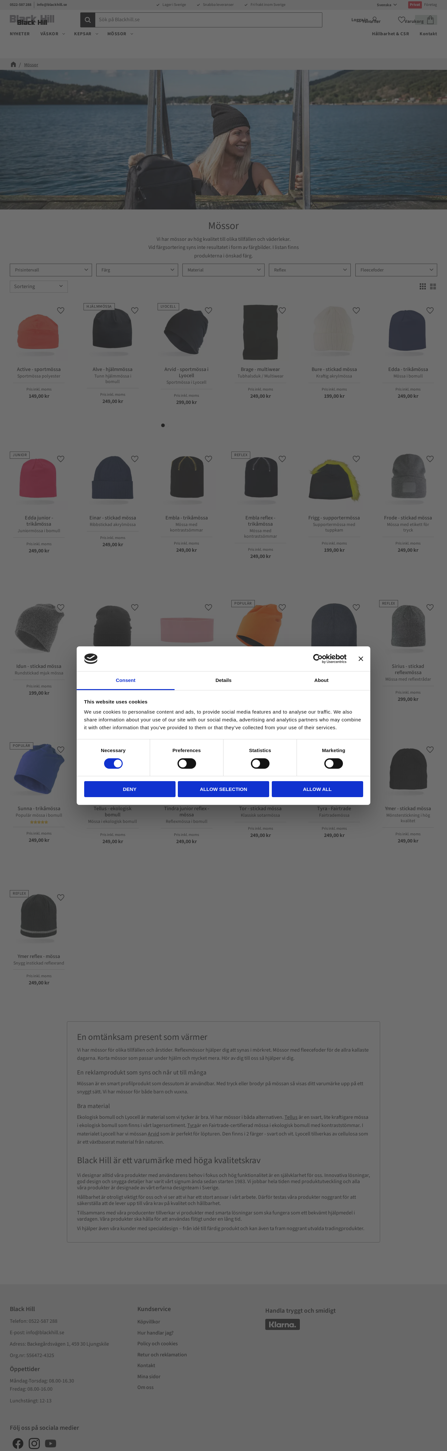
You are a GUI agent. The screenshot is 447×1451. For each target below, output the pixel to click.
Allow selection (223, 789)
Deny (130, 789)
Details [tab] (223, 680)
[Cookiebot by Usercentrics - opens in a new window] (318, 659)
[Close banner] (361, 658)
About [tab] (321, 680)
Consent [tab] (125, 680)
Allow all (317, 789)
